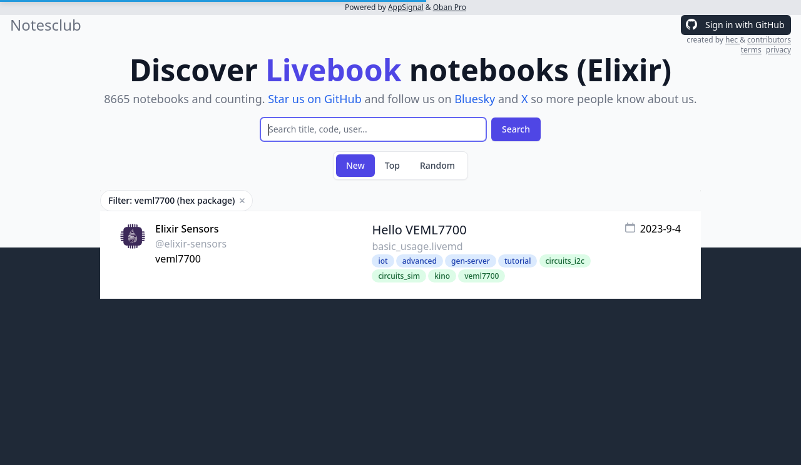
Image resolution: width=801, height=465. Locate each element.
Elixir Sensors (187, 229)
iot (382, 261)
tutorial (517, 261)
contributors (769, 39)
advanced (419, 261)
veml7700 (178, 259)
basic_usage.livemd (417, 246)
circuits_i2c (565, 261)
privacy (778, 49)
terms (751, 49)
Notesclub (45, 25)
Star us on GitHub (315, 98)
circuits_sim (399, 276)
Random (437, 165)
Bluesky (474, 98)
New (355, 165)
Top (392, 165)
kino (442, 276)
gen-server (470, 261)
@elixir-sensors (191, 244)
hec (732, 39)
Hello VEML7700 (419, 229)
